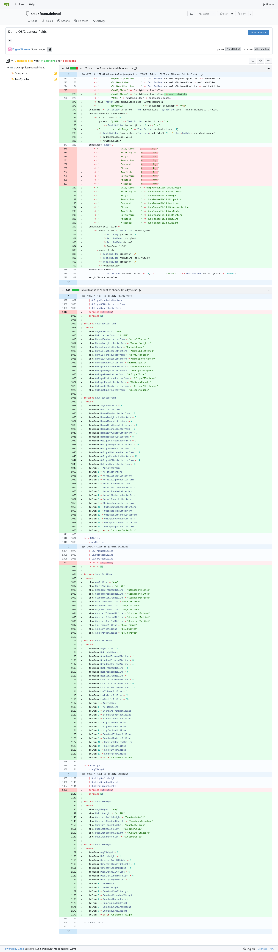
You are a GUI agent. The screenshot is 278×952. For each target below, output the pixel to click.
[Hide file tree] (8, 61)
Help (32, 4)
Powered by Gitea (14, 948)
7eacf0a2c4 (233, 49)
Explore (19, 4)
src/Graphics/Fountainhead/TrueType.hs (109, 290)
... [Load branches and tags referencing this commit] (10, 40)
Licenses (262, 948)
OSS (34, 13)
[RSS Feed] (191, 13)
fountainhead (50, 13)
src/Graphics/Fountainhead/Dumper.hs (106, 68)
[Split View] (260, 61)
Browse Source (258, 32)
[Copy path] (135, 68)
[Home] (7, 4)
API (272, 948)
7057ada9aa (262, 49)
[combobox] (252, 61)
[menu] (268, 61)
